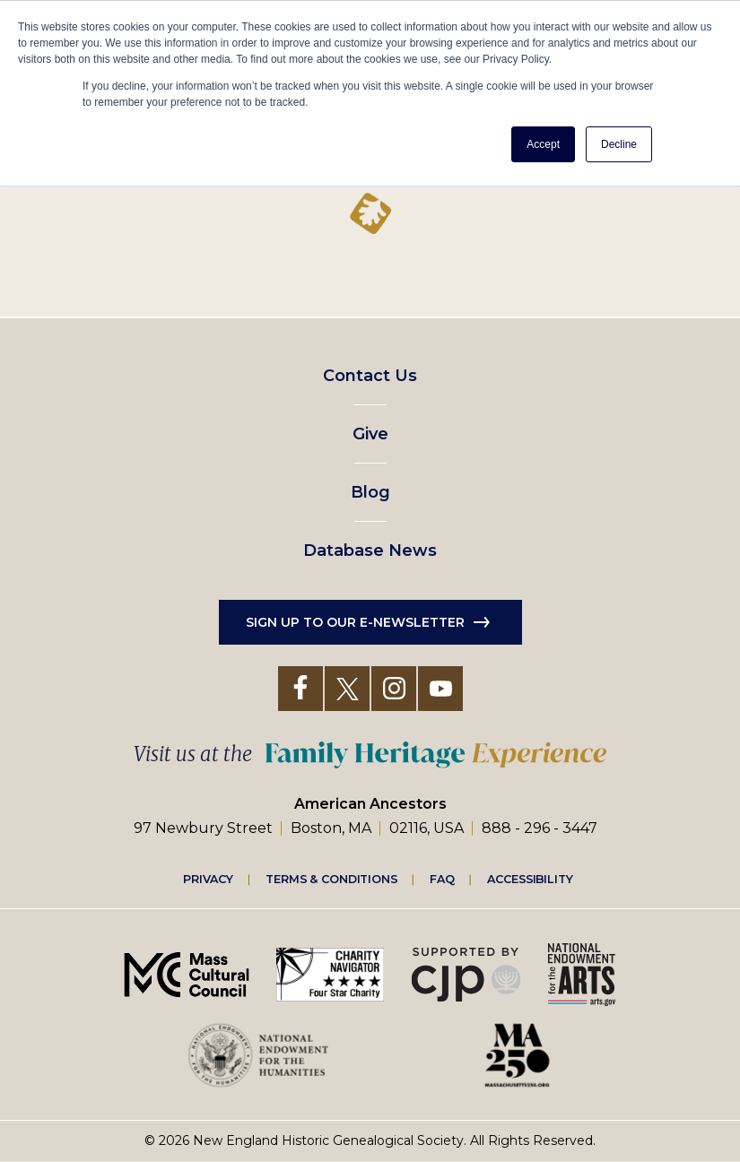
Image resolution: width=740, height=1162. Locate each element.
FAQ (442, 879)
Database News (370, 550)
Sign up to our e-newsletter (355, 622)
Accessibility (530, 879)
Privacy (208, 879)
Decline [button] (619, 144)
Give (370, 434)
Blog (370, 492)
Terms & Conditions (331, 879)
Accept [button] (543, 144)
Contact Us (370, 376)
